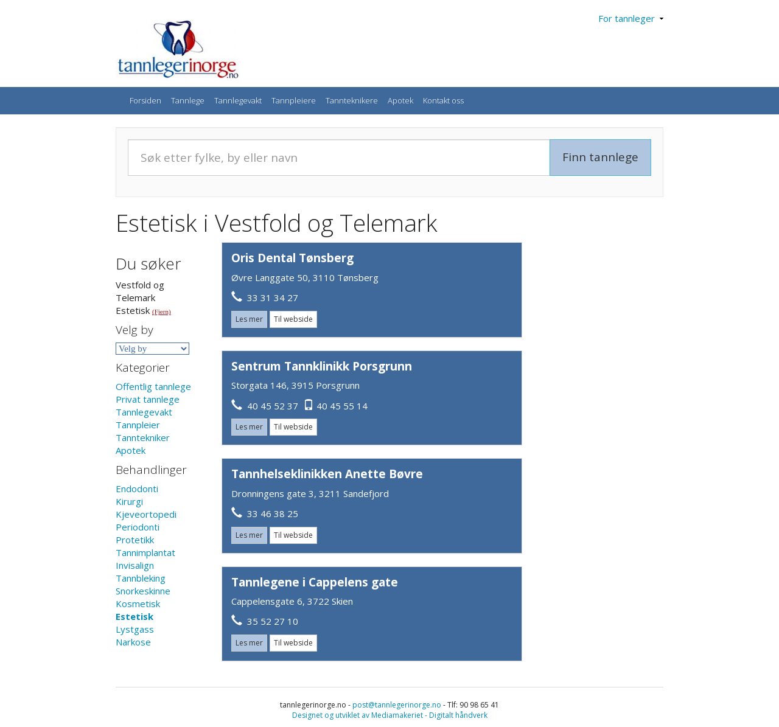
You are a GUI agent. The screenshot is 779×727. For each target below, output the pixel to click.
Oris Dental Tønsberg (292, 258)
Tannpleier (138, 425)
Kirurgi (129, 501)
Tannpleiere (293, 100)
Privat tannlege (148, 399)
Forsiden (145, 100)
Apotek (400, 100)
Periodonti (137, 527)
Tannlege (187, 100)
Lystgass (135, 629)
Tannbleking (141, 578)
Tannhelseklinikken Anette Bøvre (327, 474)
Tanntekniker (143, 437)
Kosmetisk (138, 603)
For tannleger (630, 18)
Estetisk (134, 616)
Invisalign (135, 565)
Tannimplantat (145, 552)
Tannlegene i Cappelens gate (314, 582)
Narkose (133, 642)
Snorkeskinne (143, 591)
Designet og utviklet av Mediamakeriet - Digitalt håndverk (389, 715)
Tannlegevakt (238, 100)
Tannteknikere (352, 100)
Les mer (249, 319)
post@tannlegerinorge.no (396, 705)
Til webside (293, 319)
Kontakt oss (443, 100)
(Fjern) (161, 311)
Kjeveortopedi (146, 514)
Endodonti (137, 488)
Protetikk (135, 540)
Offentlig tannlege (153, 386)
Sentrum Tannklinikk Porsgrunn (321, 366)
